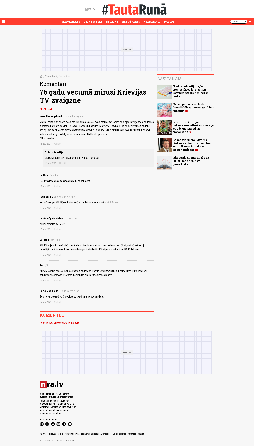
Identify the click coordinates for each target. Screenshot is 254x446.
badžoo (49, 175)
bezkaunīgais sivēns (58, 218)
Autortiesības (106, 434)
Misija (60, 434)
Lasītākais (169, 78)
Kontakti (141, 434)
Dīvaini (112, 21)
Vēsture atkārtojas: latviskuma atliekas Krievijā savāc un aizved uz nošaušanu (193, 127)
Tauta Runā (51, 76)
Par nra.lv (43, 434)
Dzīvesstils (93, 21)
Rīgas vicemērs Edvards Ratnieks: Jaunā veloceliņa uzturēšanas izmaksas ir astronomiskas (192, 144)
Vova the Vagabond (63, 116)
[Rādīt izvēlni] (3, 21)
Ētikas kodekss (119, 434)
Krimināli (151, 21)
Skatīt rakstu (46, 109)
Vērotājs (50, 239)
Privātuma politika (72, 434)
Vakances (132, 434)
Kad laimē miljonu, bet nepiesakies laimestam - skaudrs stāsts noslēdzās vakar (191, 91)
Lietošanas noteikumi (90, 434)
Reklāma (52, 434)
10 (197, 150)
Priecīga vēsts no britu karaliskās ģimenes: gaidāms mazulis (193, 107)
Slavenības (70, 21)
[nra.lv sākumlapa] (90, 9)
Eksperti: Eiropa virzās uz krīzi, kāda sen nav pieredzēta (191, 161)
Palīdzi (170, 21)
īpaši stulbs (57, 197)
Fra (45, 265)
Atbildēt (57, 143)
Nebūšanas (131, 21)
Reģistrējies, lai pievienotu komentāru (59, 322)
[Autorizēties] (250, 21)
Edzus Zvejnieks (59, 291)
